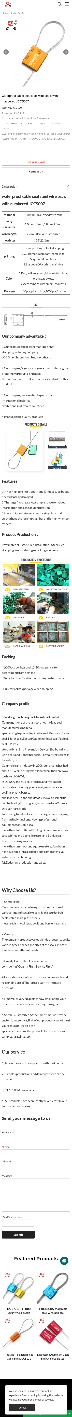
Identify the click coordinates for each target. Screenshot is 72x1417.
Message (7, 1175)
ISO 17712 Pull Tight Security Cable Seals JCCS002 (19, 1311)
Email (6, 1146)
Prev (6, 52)
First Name (8, 1132)
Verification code (12, 1217)
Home (5, 12)
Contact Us (36, 171)
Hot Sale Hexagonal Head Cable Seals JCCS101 (18, 1356)
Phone (6, 1161)
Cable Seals (17, 12)
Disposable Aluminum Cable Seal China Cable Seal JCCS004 (53, 1357)
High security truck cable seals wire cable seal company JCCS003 (53, 1311)
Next (66, 52)
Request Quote (36, 162)
